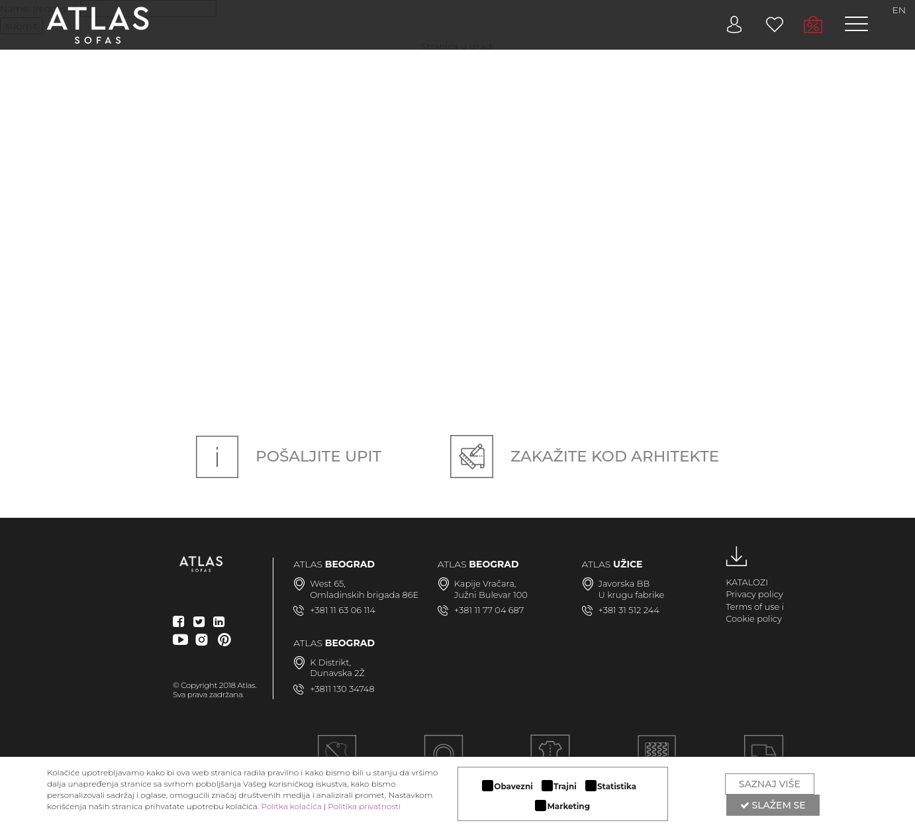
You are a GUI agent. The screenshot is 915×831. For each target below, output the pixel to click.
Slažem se (773, 805)
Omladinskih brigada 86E (364, 594)
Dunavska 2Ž (337, 672)
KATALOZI (747, 582)
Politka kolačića (291, 806)
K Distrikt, (330, 662)
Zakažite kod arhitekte (584, 456)
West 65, (328, 583)
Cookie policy (754, 618)
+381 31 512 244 (629, 610)
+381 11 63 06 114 (342, 610)
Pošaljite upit (288, 456)
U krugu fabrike (632, 594)
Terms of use (752, 606)
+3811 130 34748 (342, 688)
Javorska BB (624, 583)
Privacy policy (754, 594)
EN (899, 10)
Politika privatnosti (364, 806)
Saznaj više (769, 784)
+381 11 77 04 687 (489, 610)
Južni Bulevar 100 (491, 594)
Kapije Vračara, (485, 583)
